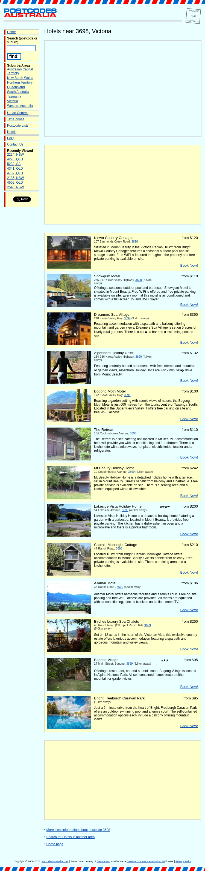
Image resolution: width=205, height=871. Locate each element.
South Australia (18, 92)
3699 (138, 279)
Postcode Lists (17, 125)
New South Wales (20, 78)
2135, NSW (15, 178)
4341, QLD (15, 168)
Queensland (16, 87)
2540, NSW (15, 187)
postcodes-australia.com (54, 861)
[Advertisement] (122, 184)
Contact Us (15, 144)
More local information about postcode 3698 (78, 830)
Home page (54, 844)
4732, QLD (15, 173)
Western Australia (20, 106)
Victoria (12, 101)
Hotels (11, 132)
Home (11, 32)
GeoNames (103, 861)
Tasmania (14, 96)
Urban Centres (17, 113)
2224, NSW (15, 154)
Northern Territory (20, 82)
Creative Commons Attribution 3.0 (146, 861)
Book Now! (189, 265)
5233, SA (13, 164)
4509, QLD (15, 182)
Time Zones (15, 119)
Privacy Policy (183, 861)
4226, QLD (15, 159)
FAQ (10, 138)
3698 (134, 241)
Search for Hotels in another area (70, 837)
